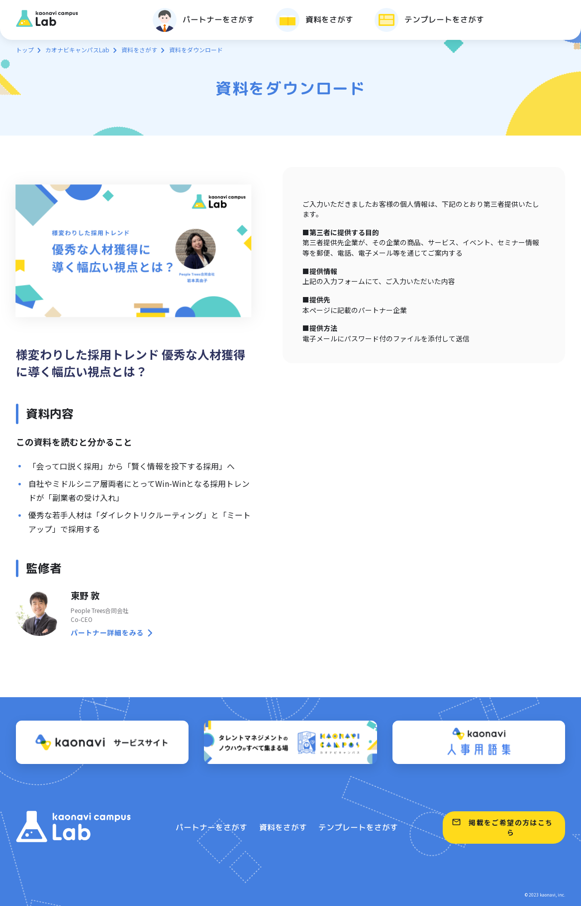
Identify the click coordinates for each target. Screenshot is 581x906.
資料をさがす (139, 49)
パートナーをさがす (211, 827)
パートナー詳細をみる (107, 632)
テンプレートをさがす (358, 827)
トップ (25, 49)
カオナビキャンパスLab (77, 49)
